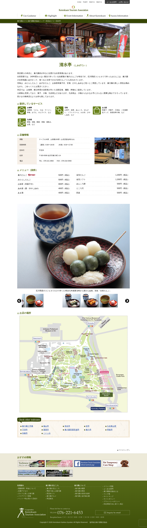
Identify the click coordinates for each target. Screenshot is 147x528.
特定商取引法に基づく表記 (113, 504)
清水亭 (67, 426)
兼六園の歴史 (80, 491)
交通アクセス (23, 491)
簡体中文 (92, 2)
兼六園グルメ (51, 496)
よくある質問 (111, 2)
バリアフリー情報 (24, 496)
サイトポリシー (109, 499)
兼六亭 (88, 430)
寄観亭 (110, 430)
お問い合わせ (124, 2)
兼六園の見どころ (53, 488)
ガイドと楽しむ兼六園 (26, 493)
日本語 (79, 2)
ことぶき (47, 433)
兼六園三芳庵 (27, 426)
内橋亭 (25, 433)
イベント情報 (108, 486)
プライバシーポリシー (112, 501)
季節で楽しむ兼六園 (54, 491)
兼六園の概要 (80, 488)
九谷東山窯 (111, 426)
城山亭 (46, 426)
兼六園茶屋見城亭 (72, 430)
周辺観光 (50, 498)
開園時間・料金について (27, 488)
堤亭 (87, 426)
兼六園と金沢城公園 (82, 496)
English (85, 2)
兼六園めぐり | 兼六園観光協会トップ (30, 21)
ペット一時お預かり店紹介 (27, 498)
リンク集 (107, 494)
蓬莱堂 (46, 430)
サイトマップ (108, 496)
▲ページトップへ (123, 450)
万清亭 (25, 430)
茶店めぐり (50, 21)
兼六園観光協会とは (111, 491)
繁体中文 (99, 2)
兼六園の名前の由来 (82, 493)
